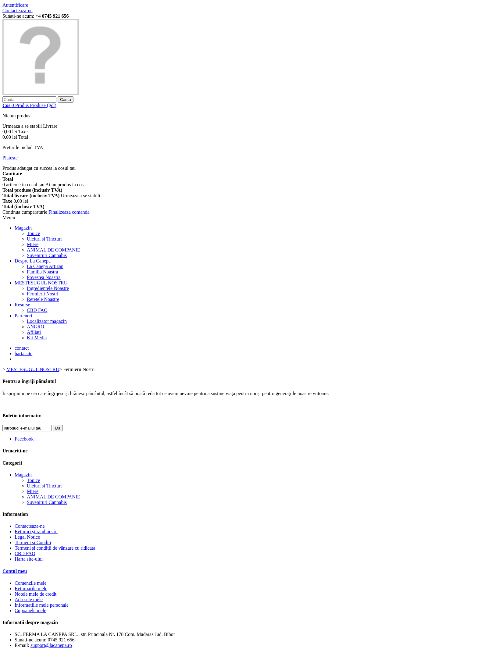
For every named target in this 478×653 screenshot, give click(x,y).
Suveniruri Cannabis (47, 255)
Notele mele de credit (35, 594)
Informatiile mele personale (42, 605)
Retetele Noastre (43, 299)
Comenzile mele (30, 583)
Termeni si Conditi (33, 542)
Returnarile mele (31, 588)
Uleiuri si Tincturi (44, 238)
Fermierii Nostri (43, 293)
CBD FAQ (37, 310)
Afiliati (34, 332)
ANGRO (35, 326)
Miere (32, 244)
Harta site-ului (29, 559)
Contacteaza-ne (17, 10)
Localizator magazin (47, 321)
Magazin (23, 227)
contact (22, 348)
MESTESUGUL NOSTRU (41, 282)
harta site (23, 353)
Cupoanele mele (30, 610)
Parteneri (23, 315)
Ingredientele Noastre (48, 288)
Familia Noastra (42, 271)
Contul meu (14, 571)
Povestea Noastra (44, 277)
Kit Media (37, 337)
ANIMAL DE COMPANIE (53, 249)
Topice (33, 233)
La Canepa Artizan (45, 266)
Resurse (22, 304)
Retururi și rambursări (36, 531)
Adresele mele (29, 599)
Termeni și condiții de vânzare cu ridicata (55, 548)
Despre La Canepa (33, 260)
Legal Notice (27, 537)
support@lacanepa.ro (51, 645)
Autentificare (15, 5)
